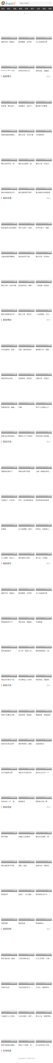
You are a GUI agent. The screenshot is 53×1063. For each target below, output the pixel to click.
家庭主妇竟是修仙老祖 (9, 436)
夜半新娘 (4, 837)
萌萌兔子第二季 (41, 801)
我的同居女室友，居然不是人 (12, 378)
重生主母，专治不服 (25, 135)
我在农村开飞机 (24, 256)
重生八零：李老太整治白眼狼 (29, 314)
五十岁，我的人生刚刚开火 (28, 651)
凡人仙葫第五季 (41, 42)
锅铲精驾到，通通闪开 (26, 744)
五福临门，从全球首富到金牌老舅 (13, 500)
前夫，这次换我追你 (25, 500)
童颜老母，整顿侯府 (43, 715)
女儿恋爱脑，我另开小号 (27, 529)
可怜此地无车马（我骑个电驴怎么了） (32, 987)
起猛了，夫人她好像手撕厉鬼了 (29, 894)
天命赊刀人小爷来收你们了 (11, 1016)
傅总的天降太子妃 (7, 680)
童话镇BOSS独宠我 (43, 192)
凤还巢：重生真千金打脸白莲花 (12, 106)
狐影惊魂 (21, 923)
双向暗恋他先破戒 (42, 500)
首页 (3, 9)
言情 (26, 9)
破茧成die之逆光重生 (9, 228)
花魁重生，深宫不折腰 (26, 106)
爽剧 (20, 9)
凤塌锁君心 (40, 923)
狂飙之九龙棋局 (24, 837)
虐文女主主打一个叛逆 (44, 772)
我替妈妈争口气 (7, 622)
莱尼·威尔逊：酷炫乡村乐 (10, 958)
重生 (8, 9)
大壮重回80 (40, 135)
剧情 (50, 9)
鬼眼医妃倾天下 (7, 471)
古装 (38, 9)
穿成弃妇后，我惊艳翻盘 (27, 285)
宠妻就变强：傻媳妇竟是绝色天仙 (13, 407)
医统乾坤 (4, 894)
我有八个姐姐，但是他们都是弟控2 (31, 1045)
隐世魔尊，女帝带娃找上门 (28, 42)
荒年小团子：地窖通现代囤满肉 (29, 228)
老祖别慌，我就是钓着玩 (27, 715)
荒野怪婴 (4, 923)
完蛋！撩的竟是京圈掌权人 (28, 349)
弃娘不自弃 (5, 987)
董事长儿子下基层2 (25, 436)
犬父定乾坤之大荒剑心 (44, 1045)
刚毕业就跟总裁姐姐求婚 (10, 1045)
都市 (32, 9)
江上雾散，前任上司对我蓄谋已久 (13, 558)
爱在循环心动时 (24, 558)
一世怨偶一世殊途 (42, 285)
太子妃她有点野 (7, 772)
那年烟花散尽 (6, 651)
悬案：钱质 (22, 865)
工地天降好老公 (24, 958)
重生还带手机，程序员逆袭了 (12, 164)
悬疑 (44, 9)
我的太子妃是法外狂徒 (26, 772)
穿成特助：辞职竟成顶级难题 (29, 378)
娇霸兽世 (21, 801)
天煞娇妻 (39, 622)
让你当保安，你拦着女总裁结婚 (29, 1016)
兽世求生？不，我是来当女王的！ (13, 801)
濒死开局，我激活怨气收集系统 (12, 42)
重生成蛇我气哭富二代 (26, 192)
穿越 (14, 9)
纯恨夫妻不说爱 (24, 471)
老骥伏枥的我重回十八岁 (10, 135)
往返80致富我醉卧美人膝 (10, 256)
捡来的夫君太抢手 (7, 744)
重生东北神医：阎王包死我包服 (29, 164)
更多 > (49, 76)
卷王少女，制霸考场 (43, 1016)
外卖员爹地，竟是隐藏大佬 (11, 349)
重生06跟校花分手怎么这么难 (12, 192)
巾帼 (20, 407)
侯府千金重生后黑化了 (9, 715)
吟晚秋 (3, 529)
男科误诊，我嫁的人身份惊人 (29, 622)
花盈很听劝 (40, 744)
